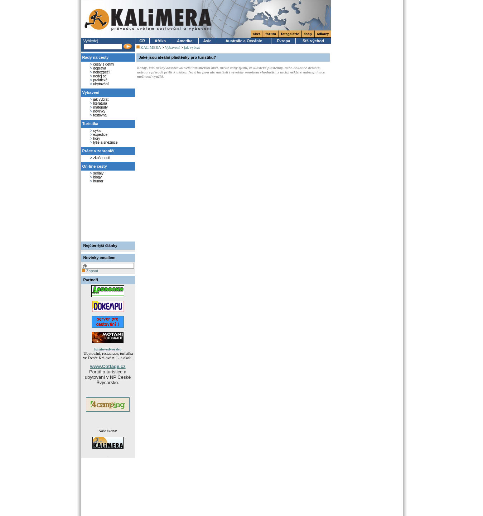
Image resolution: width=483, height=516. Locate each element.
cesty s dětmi (103, 64)
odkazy (323, 34)
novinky (99, 111)
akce (256, 34)
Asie (207, 41)
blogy (97, 177)
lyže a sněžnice (105, 142)
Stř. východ (313, 41)
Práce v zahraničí (98, 151)
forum (270, 34)
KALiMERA (150, 47)
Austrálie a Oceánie (244, 41)
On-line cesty (94, 166)
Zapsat (90, 271)
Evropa (283, 41)
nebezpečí (101, 72)
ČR (142, 41)
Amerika (184, 41)
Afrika (160, 41)
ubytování (100, 84)
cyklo (97, 131)
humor (98, 181)
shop (308, 34)
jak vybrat (100, 99)
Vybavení (91, 92)
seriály (98, 173)
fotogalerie (290, 34)
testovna (100, 115)
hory (96, 138)
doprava (99, 68)
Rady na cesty (95, 57)
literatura (100, 103)
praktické (100, 80)
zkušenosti (101, 158)
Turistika (90, 123)
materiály (100, 107)
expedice (100, 135)
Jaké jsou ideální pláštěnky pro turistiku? (177, 57)
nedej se (100, 76)
